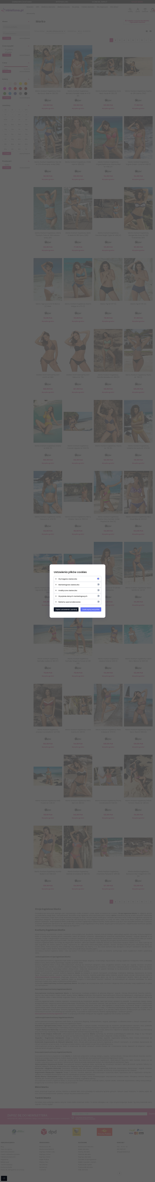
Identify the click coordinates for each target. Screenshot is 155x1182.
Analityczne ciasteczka (67, 590)
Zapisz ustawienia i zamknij (66, 609)
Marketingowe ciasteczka (68, 584)
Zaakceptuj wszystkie (90, 609)
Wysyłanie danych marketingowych (72, 596)
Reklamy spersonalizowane (69, 602)
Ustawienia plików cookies (70, 572)
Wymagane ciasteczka (67, 579)
